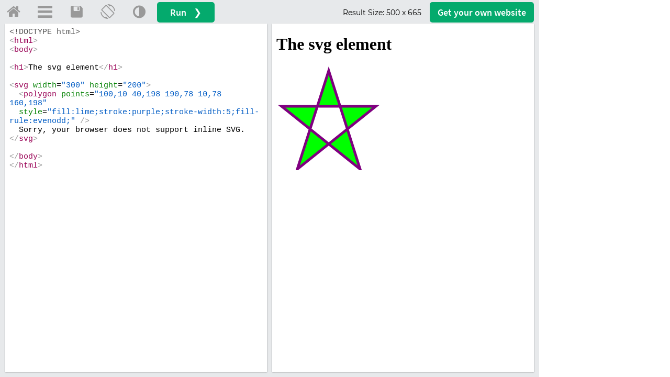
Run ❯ (186, 12)
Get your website (482, 12)
